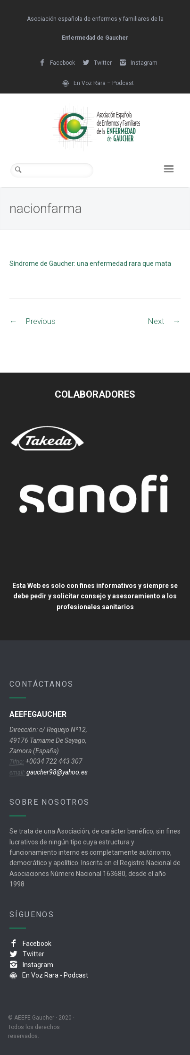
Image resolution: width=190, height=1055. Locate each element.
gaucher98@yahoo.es (56, 772)
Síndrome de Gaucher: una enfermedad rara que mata (90, 263)
